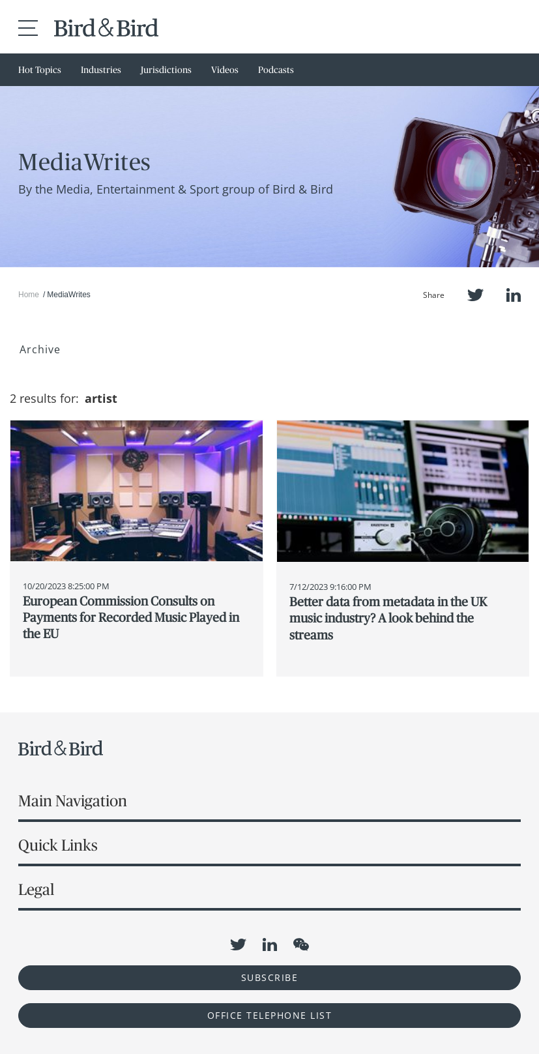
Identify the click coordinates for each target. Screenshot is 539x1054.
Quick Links (58, 845)
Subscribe (270, 977)
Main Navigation (72, 801)
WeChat (301, 944)
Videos (225, 70)
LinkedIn (513, 295)
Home (28, 294)
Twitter (475, 295)
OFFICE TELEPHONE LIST (269, 1015)
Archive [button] (40, 349)
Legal (36, 889)
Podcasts (276, 70)
